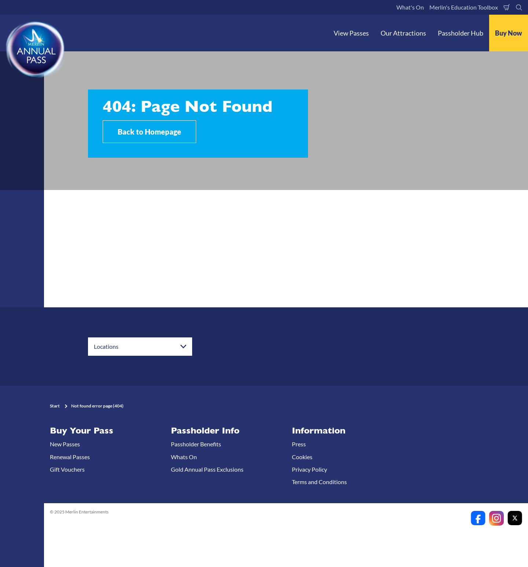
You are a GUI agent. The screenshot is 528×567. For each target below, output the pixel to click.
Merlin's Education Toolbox (463, 7)
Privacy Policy (309, 469)
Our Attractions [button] (403, 33)
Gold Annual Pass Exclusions (207, 469)
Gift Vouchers (67, 469)
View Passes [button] (351, 33)
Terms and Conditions (319, 481)
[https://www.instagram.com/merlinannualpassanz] (496, 518)
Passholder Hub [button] (460, 33)
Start (55, 406)
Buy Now (508, 33)
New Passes (65, 443)
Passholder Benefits (196, 443)
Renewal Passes (70, 456)
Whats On (184, 456)
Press (299, 443)
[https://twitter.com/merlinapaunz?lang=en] (514, 518)
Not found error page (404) (97, 406)
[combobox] (140, 346)
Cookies (302, 456)
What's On (410, 7)
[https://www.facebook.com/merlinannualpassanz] (478, 518)
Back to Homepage (149, 131)
